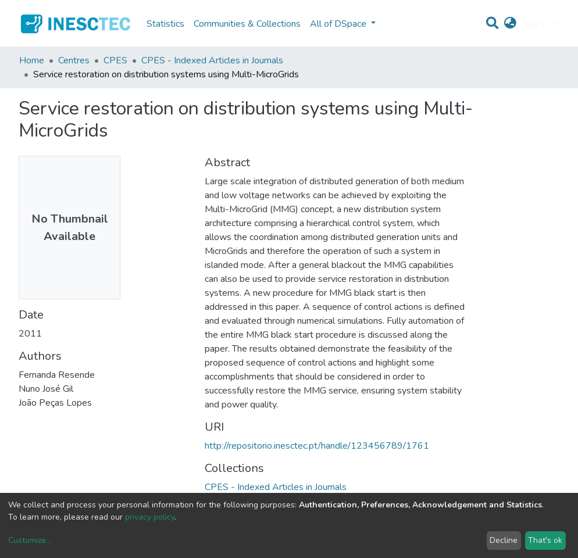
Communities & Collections (247, 23)
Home (31, 60)
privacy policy (149, 517)
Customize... (29, 540)
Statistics (165, 23)
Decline (504, 540)
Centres (74, 60)
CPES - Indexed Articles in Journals (212, 60)
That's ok (545, 540)
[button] (510, 24)
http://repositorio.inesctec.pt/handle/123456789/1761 (317, 445)
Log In (536, 23)
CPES (115, 60)
